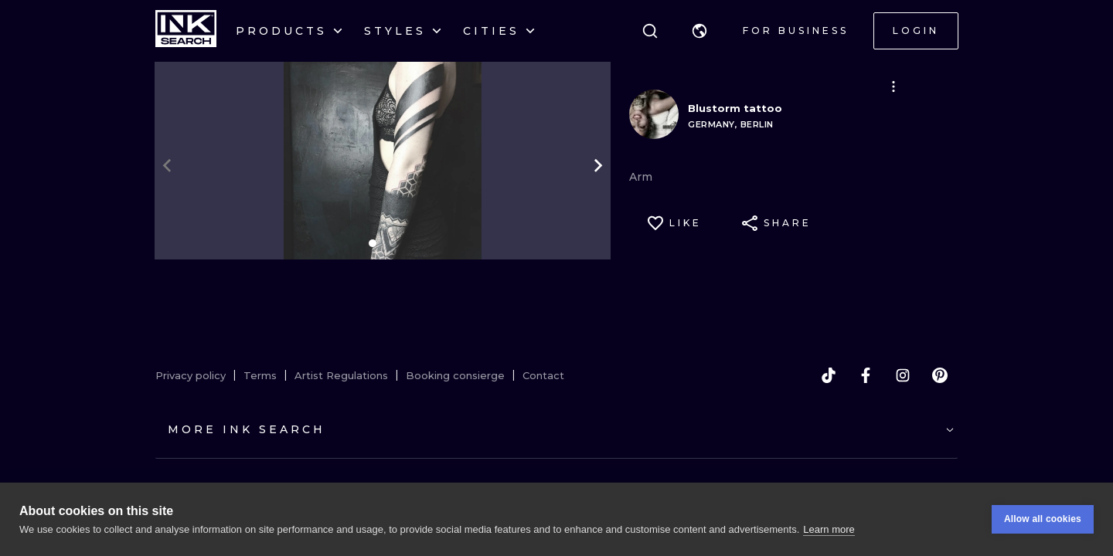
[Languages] (699, 30)
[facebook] (865, 375)
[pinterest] (939, 375)
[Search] (650, 30)
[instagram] (902, 375)
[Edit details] (893, 86)
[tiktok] (828, 375)
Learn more (828, 529)
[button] (699, 30)
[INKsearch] (186, 31)
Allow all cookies (1042, 519)
